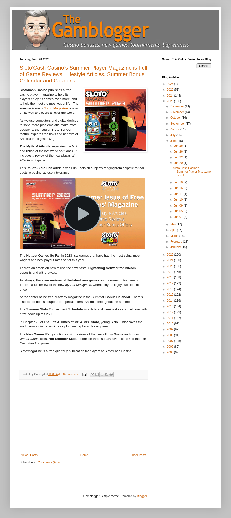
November (177, 112)
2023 (170, 101)
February (176, 241)
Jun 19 (178, 182)
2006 (170, 346)
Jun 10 (178, 199)
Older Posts (138, 455)
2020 (170, 266)
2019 (170, 272)
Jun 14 (178, 194)
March (174, 236)
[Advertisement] (83, 416)
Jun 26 (178, 151)
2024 (170, 95)
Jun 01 (178, 217)
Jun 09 (178, 205)
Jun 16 (178, 188)
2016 (170, 289)
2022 (170, 254)
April (173, 230)
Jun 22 (178, 157)
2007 (170, 341)
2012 (170, 312)
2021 (170, 260)
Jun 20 (178, 163)
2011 (170, 318)
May (173, 224)
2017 (170, 283)
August (175, 129)
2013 (170, 306)
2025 (170, 89)
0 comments (70, 374)
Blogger (142, 496)
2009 (170, 329)
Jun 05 (178, 211)
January (176, 247)
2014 (170, 300)
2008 (170, 335)
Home (84, 455)
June (173, 141)
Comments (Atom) (49, 462)
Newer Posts (29, 455)
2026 (170, 84)
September (178, 123)
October (176, 117)
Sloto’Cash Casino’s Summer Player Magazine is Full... (192, 171)
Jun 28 (178, 145)
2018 (170, 277)
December (177, 106)
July (173, 135)
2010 (170, 323)
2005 (170, 352)
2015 (170, 294)
